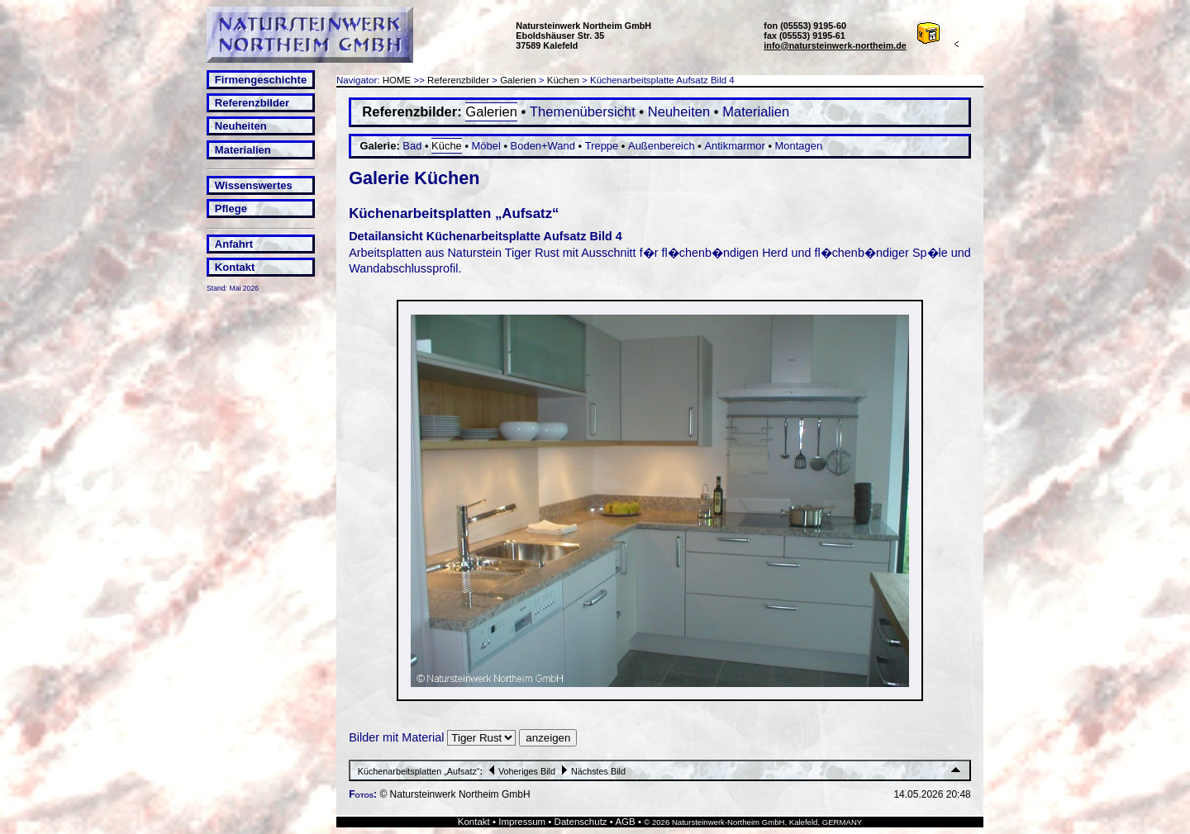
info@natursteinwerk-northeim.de (835, 45)
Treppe (602, 146)
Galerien (518, 80)
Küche (446, 146)
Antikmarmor (734, 146)
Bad (411, 146)
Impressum (521, 822)
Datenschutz (581, 822)
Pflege (231, 208)
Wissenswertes (254, 185)
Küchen (563, 80)
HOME (397, 80)
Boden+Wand (543, 146)
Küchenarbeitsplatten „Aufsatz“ (419, 771)
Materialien (243, 150)
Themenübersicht (582, 112)
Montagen (799, 146)
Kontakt (235, 267)
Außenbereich (661, 146)
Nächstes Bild (592, 771)
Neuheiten (241, 126)
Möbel (486, 146)
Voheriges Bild (520, 771)
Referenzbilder (252, 103)
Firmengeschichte (261, 79)
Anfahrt (234, 244)
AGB (625, 822)
